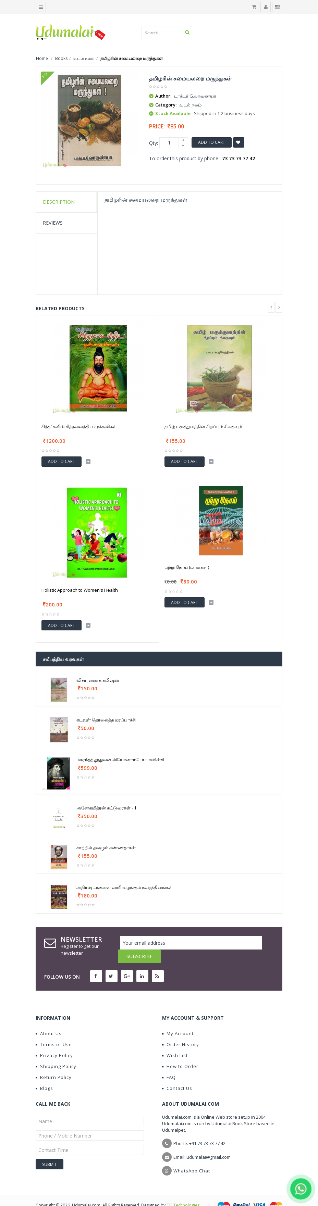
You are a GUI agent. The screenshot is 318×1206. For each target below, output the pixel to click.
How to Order (180, 1053)
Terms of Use (54, 1031)
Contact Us (177, 1074)
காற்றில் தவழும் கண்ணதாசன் (106, 847)
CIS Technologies (183, 1191)
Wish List (175, 1042)
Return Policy (54, 1063)
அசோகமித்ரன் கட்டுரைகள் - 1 (106, 808)
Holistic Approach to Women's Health (79, 590)
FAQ (169, 1063)
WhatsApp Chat (191, 1157)
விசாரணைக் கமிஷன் (97, 680)
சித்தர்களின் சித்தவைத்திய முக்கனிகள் (79, 426)
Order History (180, 1031)
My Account (178, 1020)
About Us (49, 1020)
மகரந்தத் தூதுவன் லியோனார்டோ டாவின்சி (120, 759)
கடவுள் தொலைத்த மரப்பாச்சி (106, 720)
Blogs (44, 1074)
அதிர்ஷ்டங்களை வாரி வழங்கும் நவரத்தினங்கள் (124, 887)
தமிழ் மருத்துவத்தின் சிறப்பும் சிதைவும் (203, 426)
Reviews (53, 222)
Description (59, 202)
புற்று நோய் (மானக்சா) (186, 567)
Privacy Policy (54, 1042)
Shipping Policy (56, 1053)
